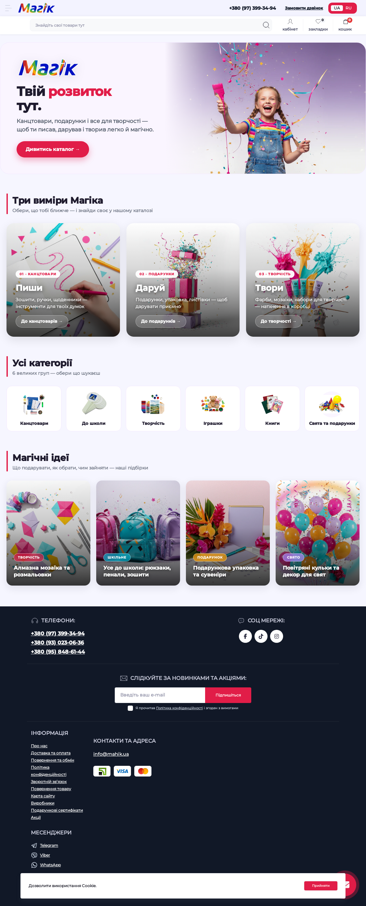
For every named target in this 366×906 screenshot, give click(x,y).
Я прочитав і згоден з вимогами (187, 708)
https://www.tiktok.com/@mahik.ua (261, 636)
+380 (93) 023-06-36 (57, 643)
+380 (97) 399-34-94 (58, 633)
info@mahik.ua (111, 754)
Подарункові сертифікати (57, 810)
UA (337, 8)
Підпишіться (228, 695)
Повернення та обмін (52, 760)
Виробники (42, 803)
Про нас (39, 745)
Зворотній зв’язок (49, 781)
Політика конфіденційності (179, 708)
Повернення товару (51, 788)
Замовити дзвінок (304, 8)
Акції (36, 817)
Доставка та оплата (51, 752)
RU (349, 8)
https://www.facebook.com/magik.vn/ (245, 636)
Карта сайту (43, 795)
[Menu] (8, 8)
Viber (45, 855)
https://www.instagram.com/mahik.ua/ (276, 636)
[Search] (266, 25)
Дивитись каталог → (53, 149)
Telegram (49, 845)
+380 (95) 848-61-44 (58, 652)
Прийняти (321, 886)
